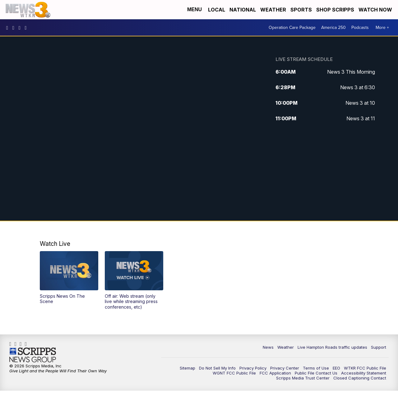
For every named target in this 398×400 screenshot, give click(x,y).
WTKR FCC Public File (365, 368)
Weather (273, 10)
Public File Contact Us (316, 372)
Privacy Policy (252, 368)
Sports (301, 10)
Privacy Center (284, 368)
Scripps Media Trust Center (303, 377)
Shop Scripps (335, 10)
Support (378, 347)
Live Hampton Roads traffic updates (332, 347)
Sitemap (187, 368)
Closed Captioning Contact (359, 377)
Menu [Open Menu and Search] (194, 9)
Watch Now (376, 10)
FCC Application (275, 372)
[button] (69, 277)
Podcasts (360, 27)
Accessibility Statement (363, 372)
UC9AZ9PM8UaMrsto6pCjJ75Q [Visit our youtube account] (21, 28)
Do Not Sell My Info (217, 368)
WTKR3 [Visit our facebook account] (8, 28)
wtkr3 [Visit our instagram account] (14, 28)
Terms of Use (316, 368)
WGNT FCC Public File (234, 372)
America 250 (333, 27)
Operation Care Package (292, 27)
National (242, 10)
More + (382, 27)
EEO (336, 368)
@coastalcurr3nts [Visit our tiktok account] (27, 28)
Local (216, 10)
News (268, 347)
